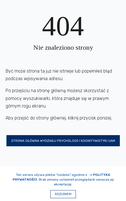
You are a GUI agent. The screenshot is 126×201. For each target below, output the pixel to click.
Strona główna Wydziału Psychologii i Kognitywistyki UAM (63, 141)
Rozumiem (63, 194)
